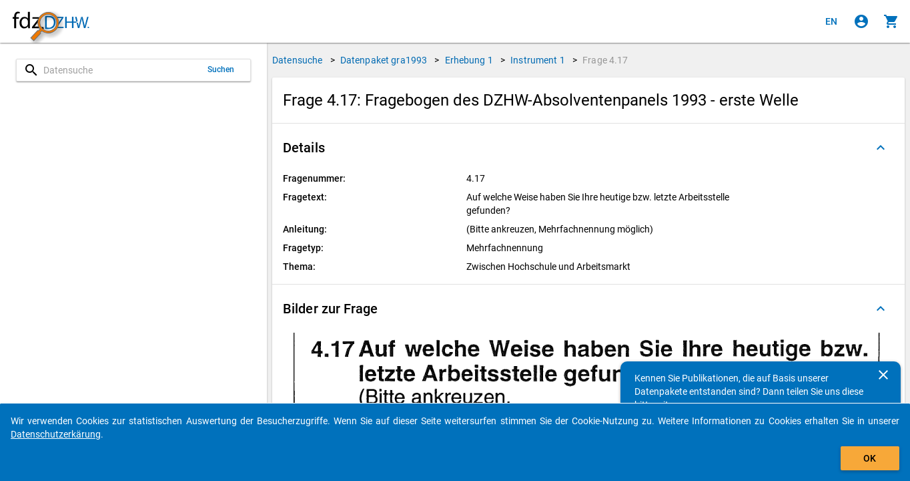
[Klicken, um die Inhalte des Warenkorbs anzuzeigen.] (891, 21)
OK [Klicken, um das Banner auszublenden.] (869, 458)
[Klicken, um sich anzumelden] (861, 21)
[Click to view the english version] (831, 21)
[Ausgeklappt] (880, 147)
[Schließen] (883, 374)
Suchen (221, 69)
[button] (588, 147)
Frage (605, 60)
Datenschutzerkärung (56, 434)
